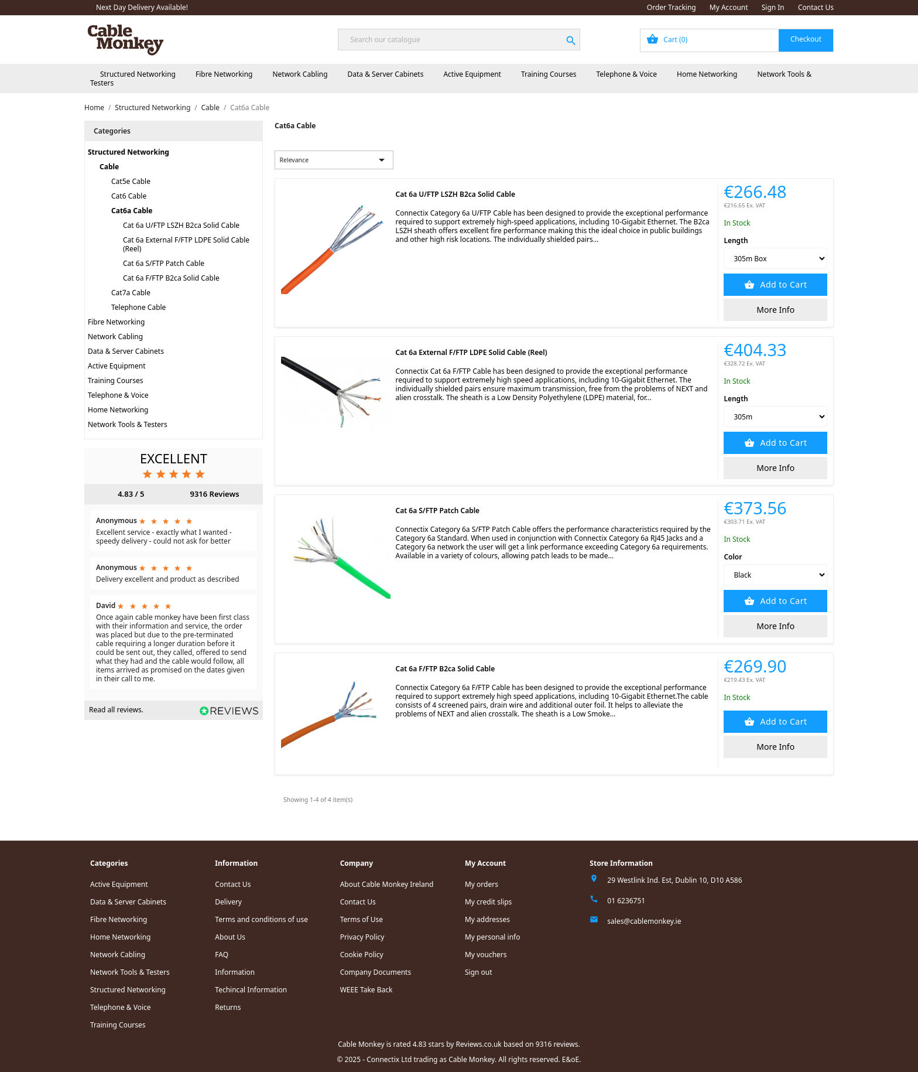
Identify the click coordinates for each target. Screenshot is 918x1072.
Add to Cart (782, 284)
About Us (230, 937)
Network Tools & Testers (127, 424)
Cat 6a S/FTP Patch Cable (163, 263)
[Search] (459, 39)
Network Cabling (299, 74)
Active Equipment (472, 74)
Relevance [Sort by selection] (334, 160)
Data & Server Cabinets (386, 74)
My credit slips (488, 902)
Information (235, 972)
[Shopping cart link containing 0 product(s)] (737, 40)
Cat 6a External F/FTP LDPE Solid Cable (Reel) (186, 244)
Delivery (228, 902)
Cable (109, 167)
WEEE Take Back (366, 990)
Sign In (773, 7)
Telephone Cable (138, 307)
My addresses (487, 919)
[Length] (775, 258)
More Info (775, 309)
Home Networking (707, 74)
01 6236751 (626, 901)
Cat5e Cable (130, 181)
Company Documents (376, 972)
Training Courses (549, 74)
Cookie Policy (361, 955)
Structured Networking (138, 74)
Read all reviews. (116, 709)
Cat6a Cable (132, 211)
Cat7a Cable (130, 293)
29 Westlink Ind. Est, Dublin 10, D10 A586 (674, 880)
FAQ (221, 955)
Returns (228, 1007)
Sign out (478, 972)
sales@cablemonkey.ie (644, 921)
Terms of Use (361, 919)
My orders (481, 884)
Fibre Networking (224, 74)
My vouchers (486, 955)
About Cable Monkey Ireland (387, 884)
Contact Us (816, 7)
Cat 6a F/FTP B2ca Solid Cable (171, 278)
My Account (729, 7)
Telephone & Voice (626, 74)
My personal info (492, 937)
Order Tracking (671, 7)
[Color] (775, 574)
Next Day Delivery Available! (142, 7)
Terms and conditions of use (261, 919)
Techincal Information (251, 990)
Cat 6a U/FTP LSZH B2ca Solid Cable (181, 225)
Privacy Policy (362, 937)
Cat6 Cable (128, 196)
